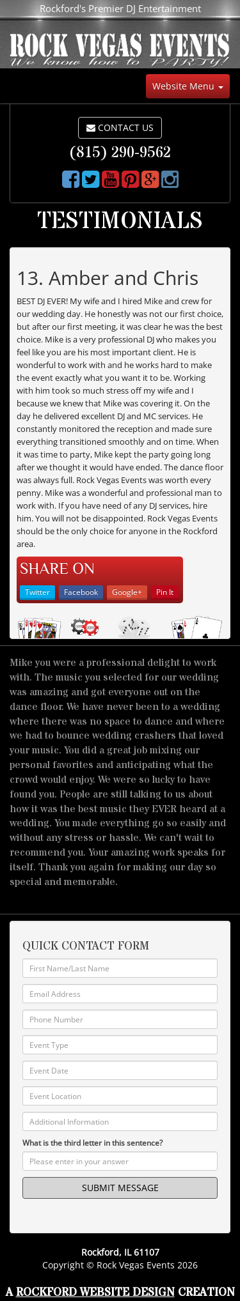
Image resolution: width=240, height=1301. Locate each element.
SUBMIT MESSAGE (120, 1188)
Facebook (81, 592)
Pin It (164, 592)
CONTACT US (120, 127)
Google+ (127, 592)
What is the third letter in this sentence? (92, 1142)
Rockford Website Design (95, 1292)
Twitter (37, 592)
